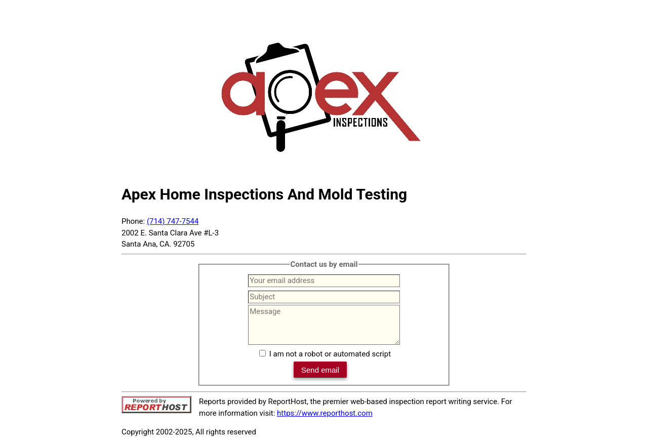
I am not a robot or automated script (330, 354)
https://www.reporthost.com (325, 413)
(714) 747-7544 (173, 221)
